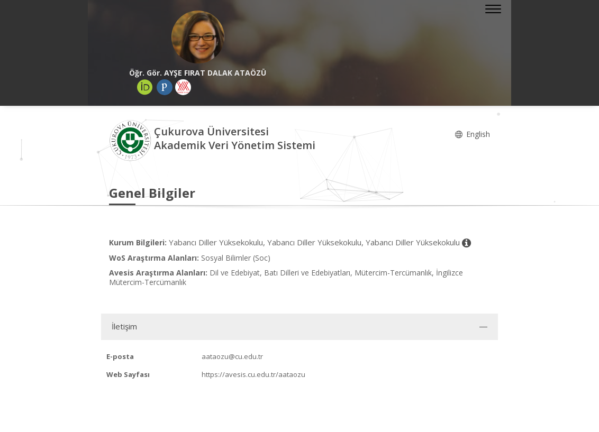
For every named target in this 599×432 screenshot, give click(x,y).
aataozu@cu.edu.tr (232, 356)
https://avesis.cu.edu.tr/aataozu (253, 374)
